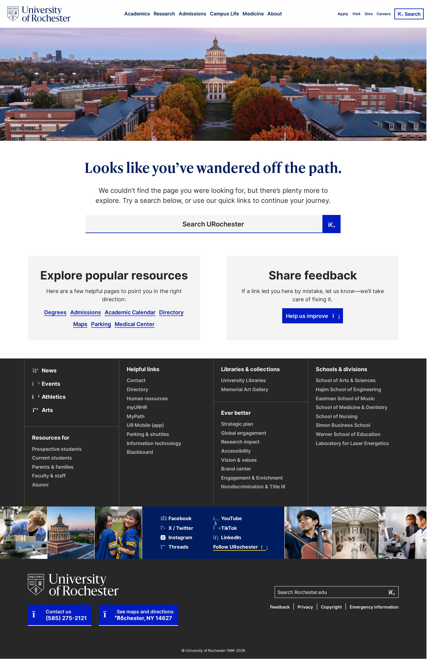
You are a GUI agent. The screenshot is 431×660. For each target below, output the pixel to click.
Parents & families (52, 467)
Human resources (147, 398)
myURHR (137, 407)
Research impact (240, 441)
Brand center (236, 468)
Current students (52, 457)
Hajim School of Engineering (348, 389)
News (44, 370)
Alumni (40, 484)
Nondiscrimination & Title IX (253, 486)
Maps (80, 324)
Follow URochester (239, 547)
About (274, 13)
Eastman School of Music (345, 398)
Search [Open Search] (409, 14)
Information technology (154, 443)
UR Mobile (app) (145, 425)
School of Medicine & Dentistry (351, 407)
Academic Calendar (130, 312)
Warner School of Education (348, 434)
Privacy (305, 607)
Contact (136, 380)
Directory (171, 312)
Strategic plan (237, 424)
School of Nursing (337, 416)
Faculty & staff (49, 475)
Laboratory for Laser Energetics (352, 443)
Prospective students (57, 449)
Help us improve (312, 316)
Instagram (176, 537)
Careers (384, 13)
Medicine (253, 13)
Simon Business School (343, 425)
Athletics (49, 397)
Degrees (55, 312)
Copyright (331, 607)
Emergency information (374, 607)
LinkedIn (227, 537)
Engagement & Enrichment (252, 477)
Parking (101, 324)
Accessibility (236, 450)
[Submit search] (331, 224)
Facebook (176, 518)
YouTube (227, 518)
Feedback (280, 607)
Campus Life (224, 13)
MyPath (136, 416)
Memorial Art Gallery (244, 389)
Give (369, 13)
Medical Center (135, 324)
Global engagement (243, 433)
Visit (356, 13)
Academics (137, 13)
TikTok (225, 528)
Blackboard (140, 452)
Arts (42, 410)
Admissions (192, 13)
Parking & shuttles (148, 434)
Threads (174, 547)
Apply (343, 13)
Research (164, 13)
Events (46, 384)
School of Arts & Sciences (346, 380)
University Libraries (243, 380)
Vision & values (239, 460)
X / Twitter (177, 528)
